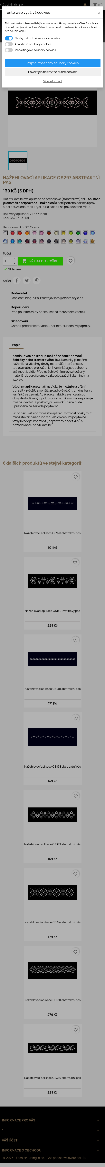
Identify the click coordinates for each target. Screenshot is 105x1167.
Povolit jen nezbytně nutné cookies (52, 72)
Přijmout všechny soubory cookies (53, 63)
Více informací (52, 81)
